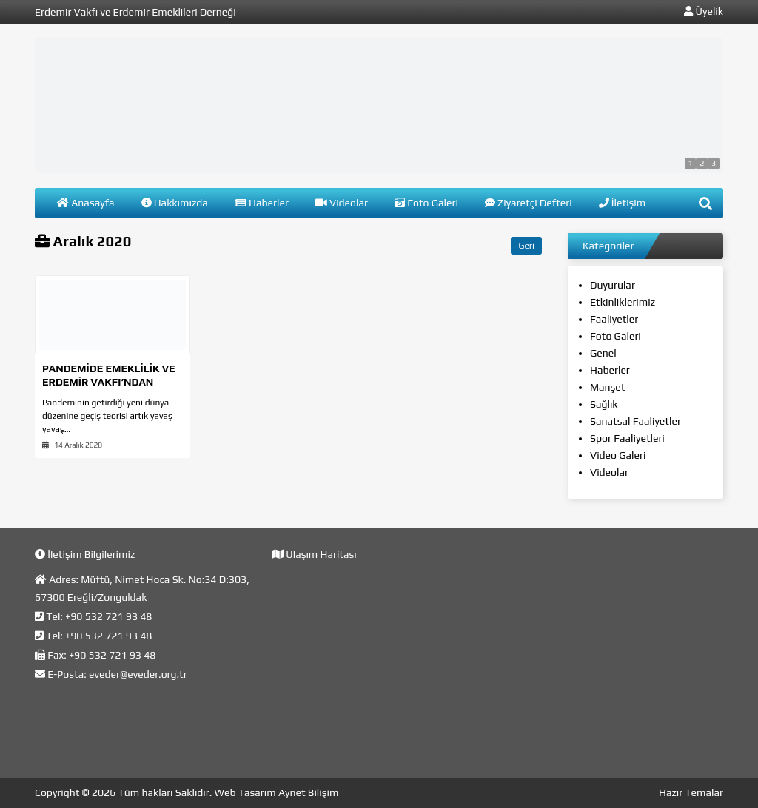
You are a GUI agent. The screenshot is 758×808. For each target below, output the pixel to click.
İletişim (622, 203)
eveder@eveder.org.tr (138, 674)
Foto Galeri (426, 203)
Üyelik (703, 11)
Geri (526, 245)
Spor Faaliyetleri (627, 438)
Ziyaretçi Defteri (528, 203)
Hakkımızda (174, 203)
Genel (603, 353)
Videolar (341, 203)
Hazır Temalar (691, 792)
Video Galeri (617, 455)
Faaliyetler (614, 319)
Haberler (262, 203)
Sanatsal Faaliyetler (635, 421)
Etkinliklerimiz (622, 302)
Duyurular (612, 285)
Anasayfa (86, 203)
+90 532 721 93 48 (108, 616)
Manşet (607, 387)
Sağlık (604, 404)
